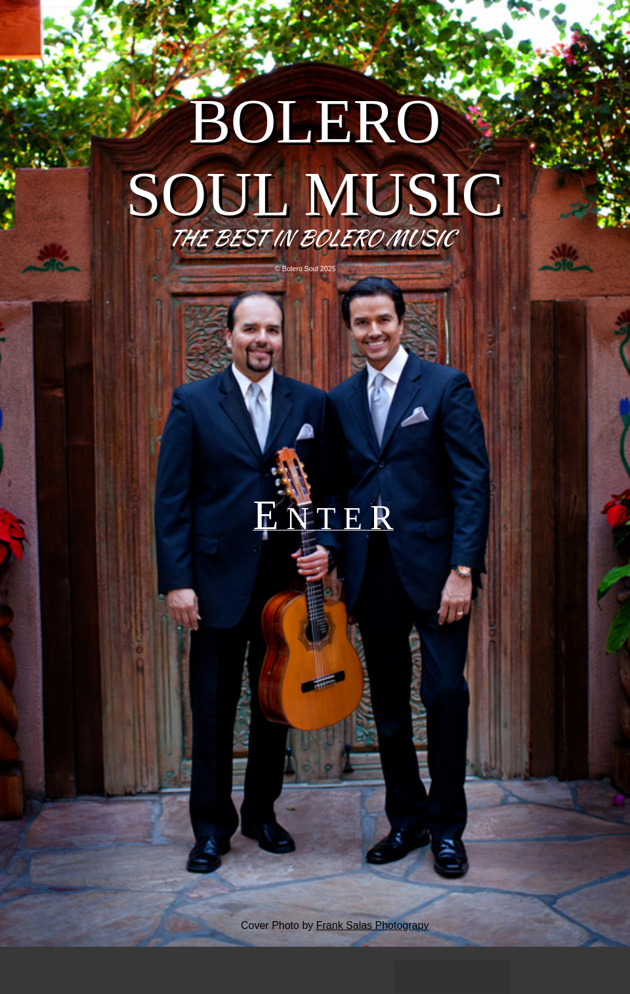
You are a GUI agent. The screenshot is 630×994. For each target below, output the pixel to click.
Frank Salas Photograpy (372, 925)
